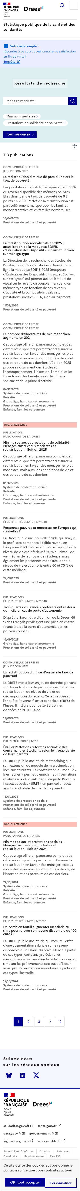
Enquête (9, 61)
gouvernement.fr (41, 1134)
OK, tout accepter (25, 1182)
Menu (74, 5)
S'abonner (62, 1151)
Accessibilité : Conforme (18, 1151)
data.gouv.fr (12, 1134)
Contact (45, 1151)
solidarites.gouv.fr (16, 1126)
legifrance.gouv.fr (16, 1141)
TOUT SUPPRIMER (18, 135)
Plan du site (10, 1156)
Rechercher (62, 5)
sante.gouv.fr (47, 1126)
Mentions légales (34, 1156)
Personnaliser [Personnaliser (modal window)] (60, 1182)
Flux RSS (55, 1156)
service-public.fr (49, 1141)
